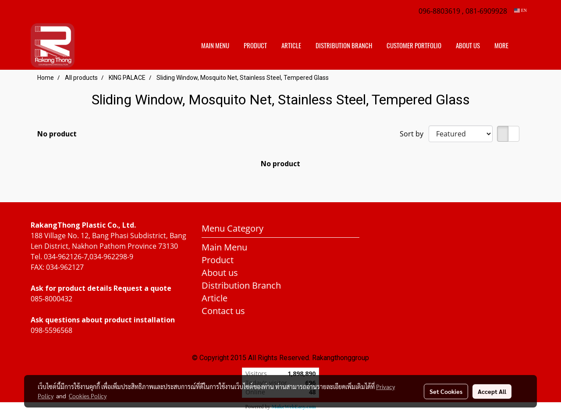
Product (255, 45)
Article (291, 45)
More (501, 45)
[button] (523, 45)
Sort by (414, 134)
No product (57, 134)
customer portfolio (414, 45)
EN (520, 10)
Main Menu (215, 45)
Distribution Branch (241, 285)
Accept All (492, 391)
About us (468, 45)
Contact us (223, 311)
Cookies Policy (88, 396)
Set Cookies (446, 391)
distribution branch (344, 45)
